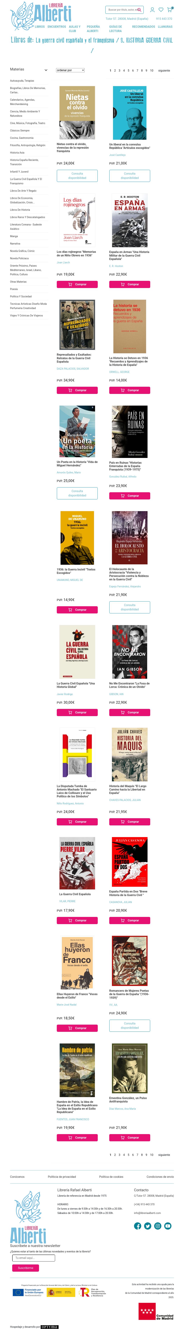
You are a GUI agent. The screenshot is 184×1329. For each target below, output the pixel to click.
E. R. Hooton (116, 266)
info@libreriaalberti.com (147, 1213)
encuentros (57, 26)
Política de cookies (111, 1177)
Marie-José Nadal (67, 1004)
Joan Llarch (63, 262)
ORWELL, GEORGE (119, 372)
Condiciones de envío (160, 1177)
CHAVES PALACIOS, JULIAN (125, 800)
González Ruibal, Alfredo (122, 476)
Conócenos (17, 1177)
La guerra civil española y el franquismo (75, 40)
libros (40, 26)
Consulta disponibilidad (77, 176)
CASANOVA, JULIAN (120, 902)
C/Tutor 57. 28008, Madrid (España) (154, 1195)
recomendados (143, 26)
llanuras (165, 26)
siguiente (164, 70)
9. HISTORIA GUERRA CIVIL (147, 40)
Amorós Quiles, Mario (69, 472)
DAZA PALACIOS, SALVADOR (73, 368)
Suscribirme (25, 1268)
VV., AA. (113, 1004)
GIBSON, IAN (116, 694)
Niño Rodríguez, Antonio (70, 803)
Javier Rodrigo (65, 694)
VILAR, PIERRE (67, 901)
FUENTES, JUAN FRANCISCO (73, 1119)
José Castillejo (117, 155)
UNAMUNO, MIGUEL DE (70, 580)
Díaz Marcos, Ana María (122, 1108)
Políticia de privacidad (62, 1177)
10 (151, 70)
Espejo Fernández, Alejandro (125, 586)
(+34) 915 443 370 (144, 1204)
